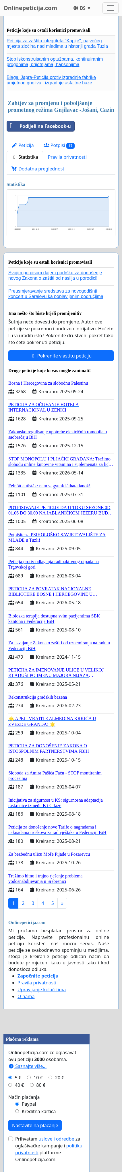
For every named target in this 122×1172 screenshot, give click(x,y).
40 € (19, 1085)
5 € (18, 1077)
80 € (40, 1085)
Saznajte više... (27, 1066)
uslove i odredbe (56, 1139)
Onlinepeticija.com (30, 8)
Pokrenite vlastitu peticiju (61, 356)
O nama (26, 996)
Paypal (29, 1104)
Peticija (22, 145)
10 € (38, 1077)
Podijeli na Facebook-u (39, 126)
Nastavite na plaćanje (35, 1125)
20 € (59, 1077)
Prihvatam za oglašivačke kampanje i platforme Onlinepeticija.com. (48, 1149)
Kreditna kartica (39, 1111)
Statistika (24, 157)
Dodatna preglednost (37, 169)
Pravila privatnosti (67, 157)
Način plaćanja (24, 1097)
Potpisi (59, 145)
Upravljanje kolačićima (42, 989)
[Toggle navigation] (110, 8)
